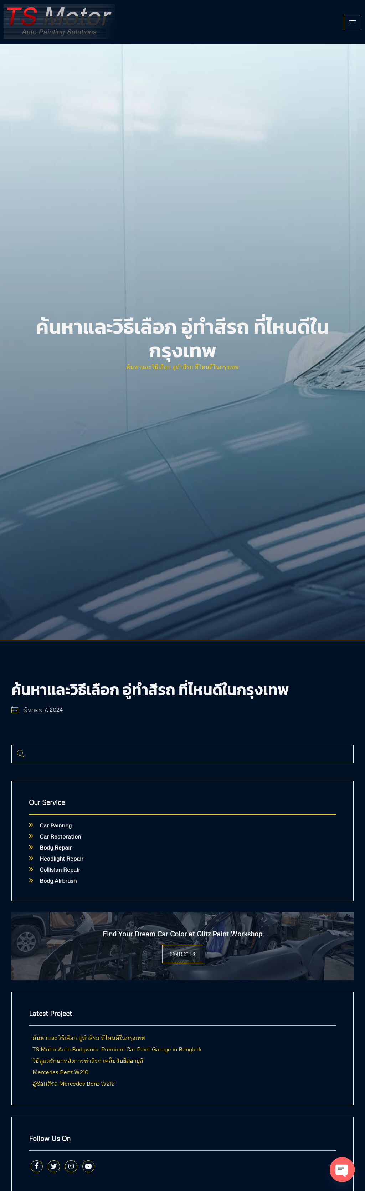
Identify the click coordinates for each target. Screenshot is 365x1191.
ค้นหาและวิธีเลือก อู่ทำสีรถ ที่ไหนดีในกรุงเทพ (182, 366)
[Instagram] (76, 1168)
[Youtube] (95, 1168)
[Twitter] (57, 1168)
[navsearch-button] (21, 754)
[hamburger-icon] (352, 22)
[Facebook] (38, 1168)
